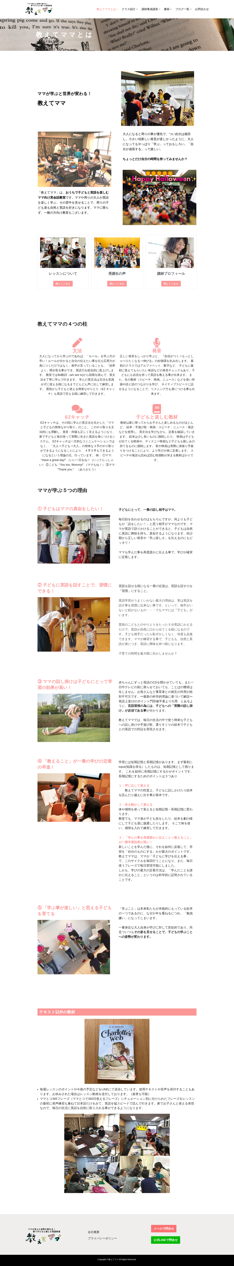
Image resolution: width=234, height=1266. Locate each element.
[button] (117, 9)
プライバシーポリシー (102, 1238)
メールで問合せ (164, 1228)
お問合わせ (202, 9)
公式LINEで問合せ (166, 1240)
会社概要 (93, 1232)
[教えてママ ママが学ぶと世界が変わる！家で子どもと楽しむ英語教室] (39, 9)
